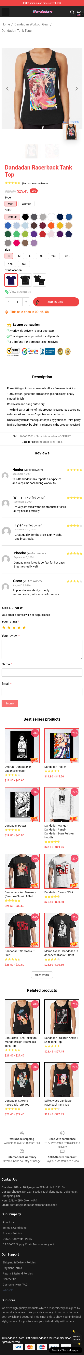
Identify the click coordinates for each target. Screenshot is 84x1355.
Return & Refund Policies (18, 1273)
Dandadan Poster (55, 766)
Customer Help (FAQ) (16, 1284)
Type (8, 197)
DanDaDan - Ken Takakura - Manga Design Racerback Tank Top (21, 1041)
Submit (10, 703)
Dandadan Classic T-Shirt (59, 892)
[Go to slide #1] (31, 151)
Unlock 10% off (76, 1338)
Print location (13, 270)
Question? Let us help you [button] (65, 1350)
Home (6, 24)
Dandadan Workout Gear (31, 24)
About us (8, 1222)
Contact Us (9, 1279)
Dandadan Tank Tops (17, 31)
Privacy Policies (12, 1233)
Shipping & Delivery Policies (19, 1262)
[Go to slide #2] (52, 151)
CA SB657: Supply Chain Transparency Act (28, 1244)
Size (7, 249)
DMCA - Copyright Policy (17, 1238)
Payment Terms (12, 1268)
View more (42, 974)
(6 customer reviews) (35, 183)
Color (8, 210)
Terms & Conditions (14, 1227)
